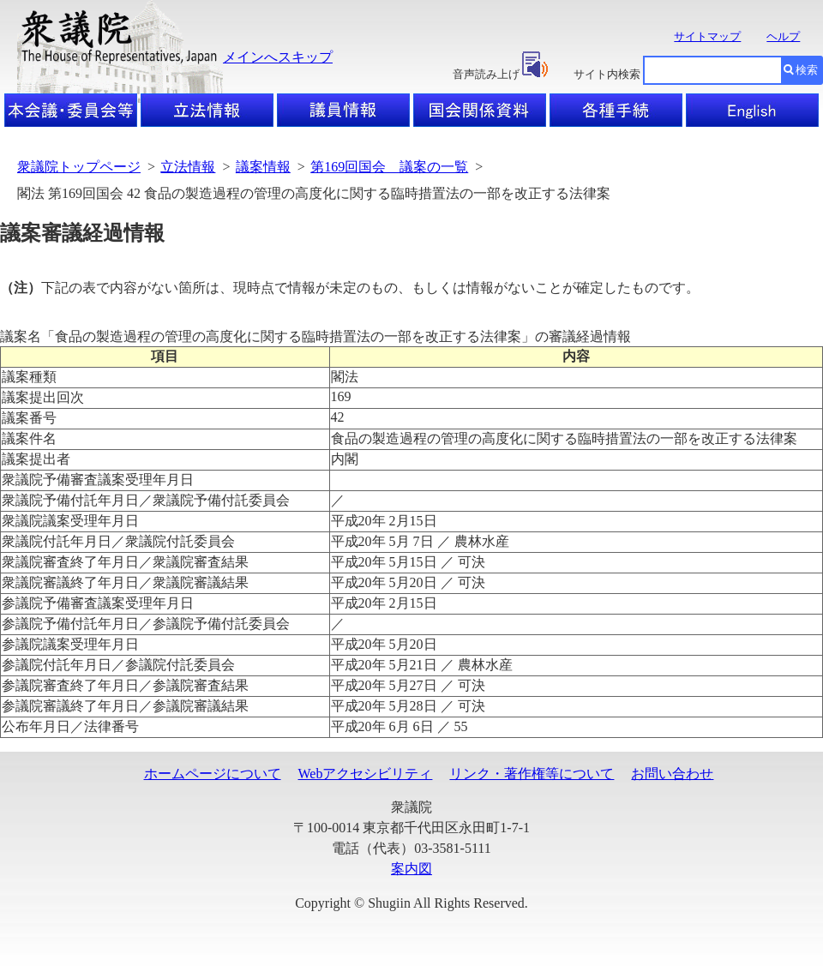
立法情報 (187, 166)
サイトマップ (707, 36)
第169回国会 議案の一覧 (389, 166)
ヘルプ (783, 36)
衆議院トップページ (79, 166)
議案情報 (263, 166)
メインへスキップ (278, 57)
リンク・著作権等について (531, 773)
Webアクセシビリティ (365, 773)
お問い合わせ (672, 773)
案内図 (411, 868)
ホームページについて (212, 773)
